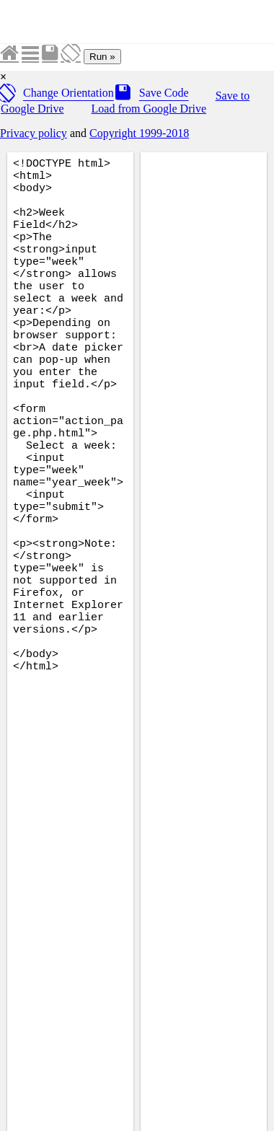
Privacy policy (33, 133)
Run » (102, 56)
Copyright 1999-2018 (139, 133)
